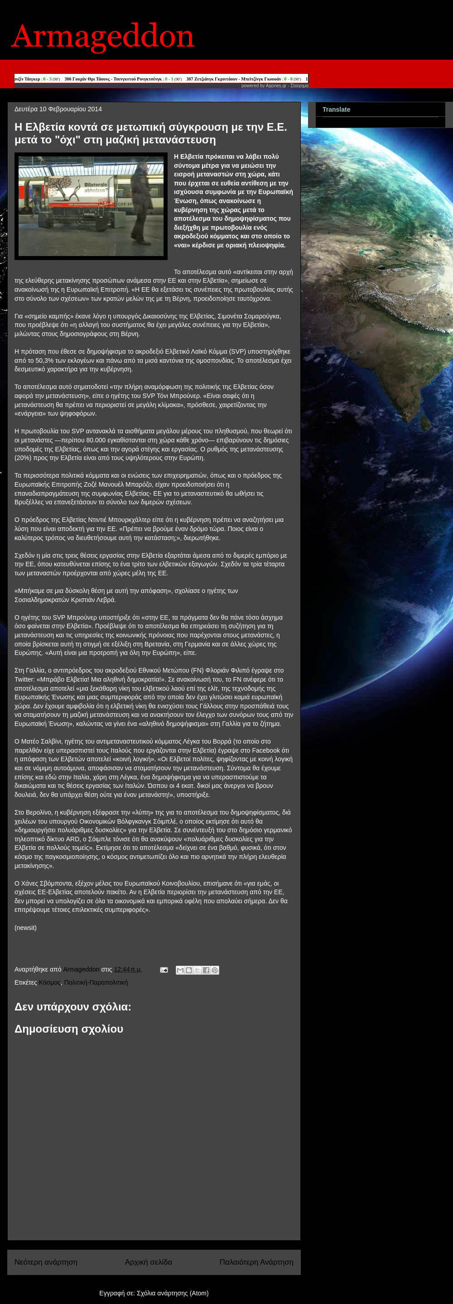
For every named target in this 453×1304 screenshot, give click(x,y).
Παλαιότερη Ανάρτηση (257, 1262)
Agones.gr (276, 85)
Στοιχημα (299, 85)
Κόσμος (50, 982)
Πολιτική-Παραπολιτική (96, 982)
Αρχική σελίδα (149, 1262)
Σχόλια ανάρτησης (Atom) (173, 1293)
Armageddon (82, 969)
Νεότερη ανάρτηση (45, 1262)
